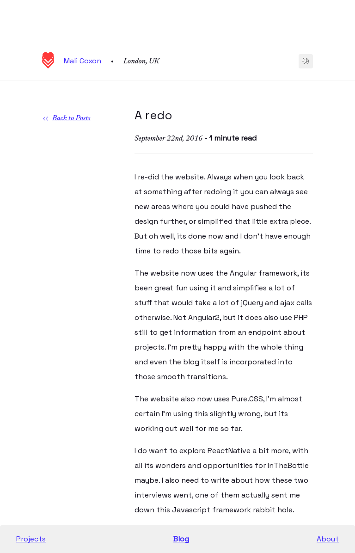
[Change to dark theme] (306, 61)
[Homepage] (48, 66)
